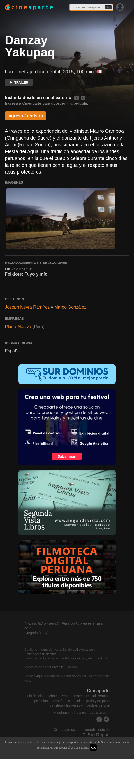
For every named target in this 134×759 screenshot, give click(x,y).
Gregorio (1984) (36, 633)
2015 (68, 71)
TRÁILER (19, 82)
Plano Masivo (18, 326)
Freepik (57, 667)
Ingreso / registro (25, 115)
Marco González (70, 307)
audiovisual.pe (83, 649)
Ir (108, 7)
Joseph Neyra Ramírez (27, 307)
